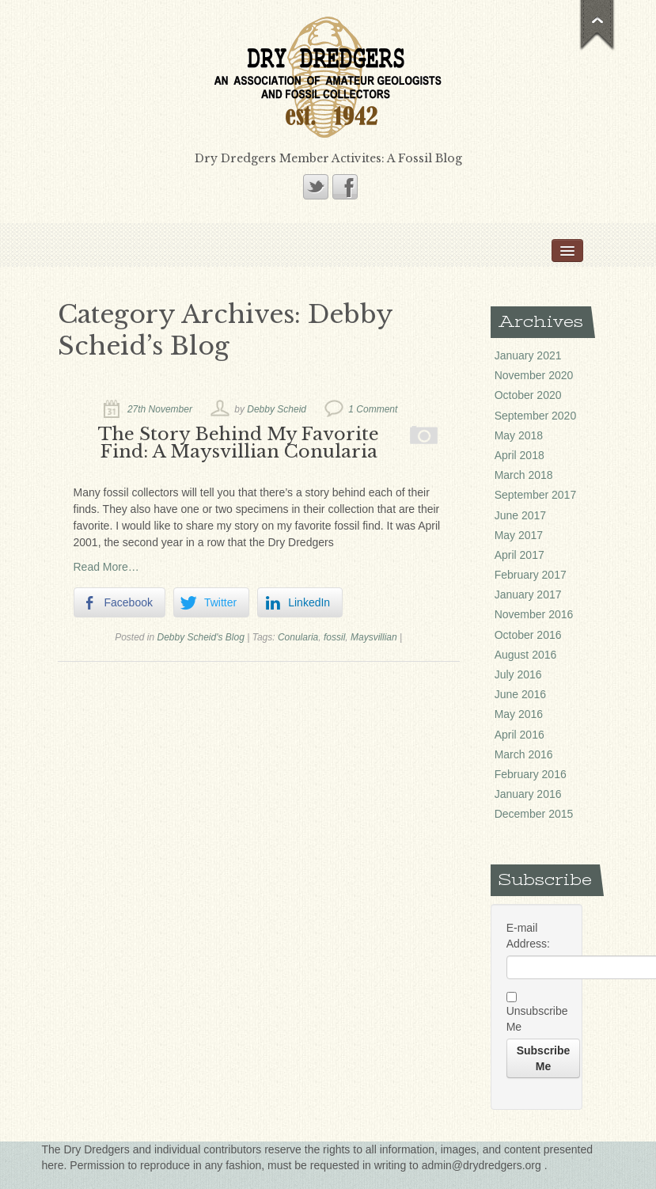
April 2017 (519, 555)
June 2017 (520, 515)
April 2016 (519, 734)
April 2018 (519, 455)
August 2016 (526, 654)
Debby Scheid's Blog (201, 637)
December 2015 (534, 813)
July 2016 (518, 674)
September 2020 (536, 415)
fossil (334, 637)
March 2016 (524, 754)
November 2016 (534, 614)
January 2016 (528, 794)
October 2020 (528, 395)
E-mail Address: (528, 935)
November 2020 (534, 375)
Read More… (106, 566)
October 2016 (528, 635)
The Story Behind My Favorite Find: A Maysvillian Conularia (238, 442)
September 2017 (536, 494)
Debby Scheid (276, 409)
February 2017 (531, 574)
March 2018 (524, 475)
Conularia (298, 637)
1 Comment (372, 409)
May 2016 (519, 714)
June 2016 (520, 694)
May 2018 (519, 435)
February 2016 (531, 774)
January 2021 (528, 355)
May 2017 (519, 535)
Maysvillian (374, 637)
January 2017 (528, 594)
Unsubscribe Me (536, 1012)
